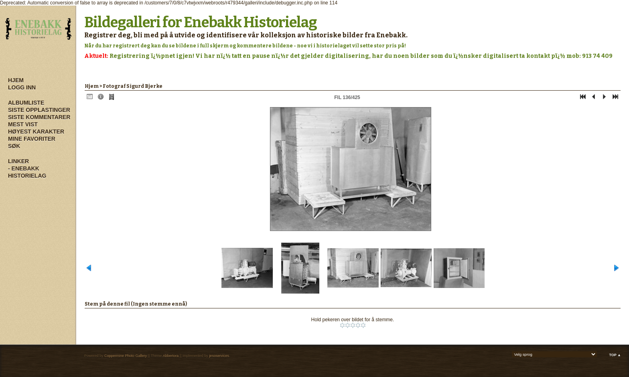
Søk (14, 146)
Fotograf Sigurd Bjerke (132, 86)
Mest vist (23, 124)
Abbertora (171, 356)
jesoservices (219, 356)
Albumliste (26, 102)
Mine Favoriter (31, 139)
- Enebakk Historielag (27, 172)
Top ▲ (615, 355)
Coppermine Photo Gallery (125, 356)
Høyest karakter (36, 131)
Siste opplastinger (39, 110)
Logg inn (22, 87)
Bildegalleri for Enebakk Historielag (200, 22)
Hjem (16, 80)
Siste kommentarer (39, 117)
